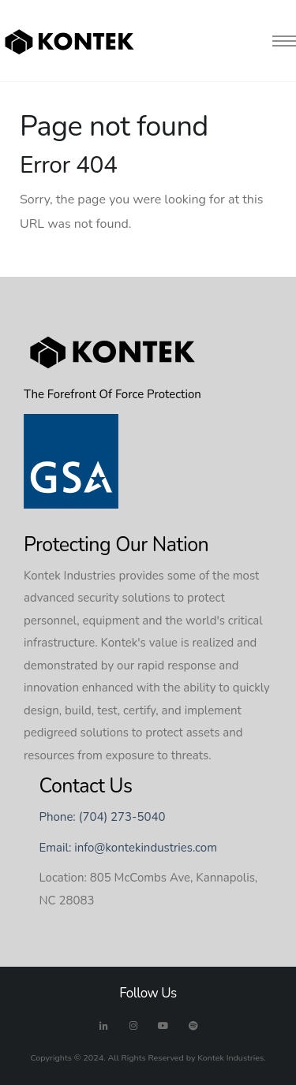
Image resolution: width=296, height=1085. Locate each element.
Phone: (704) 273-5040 (102, 817)
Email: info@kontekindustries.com (128, 848)
